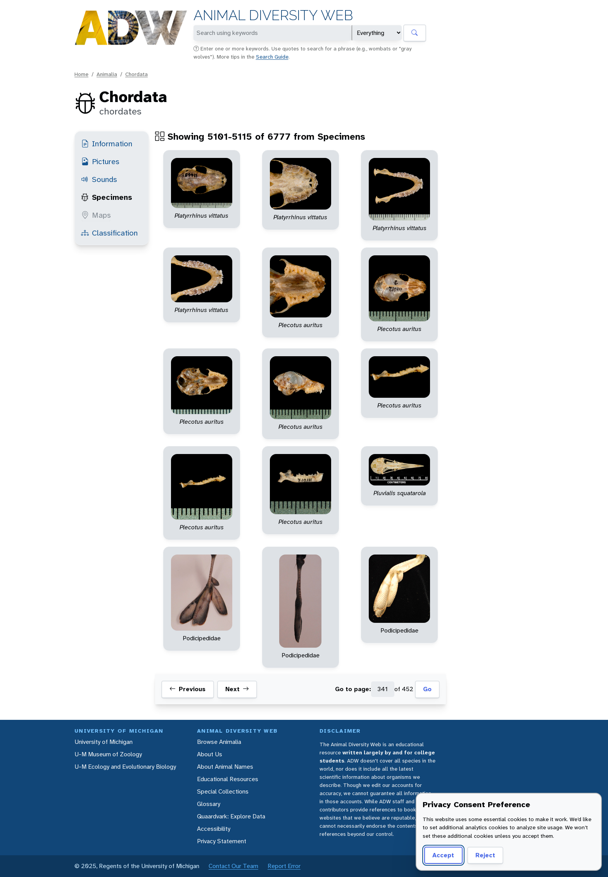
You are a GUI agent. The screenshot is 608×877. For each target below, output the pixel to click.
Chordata (136, 74)
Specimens (106, 197)
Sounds (99, 179)
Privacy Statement (221, 841)
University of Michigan (103, 742)
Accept (443, 855)
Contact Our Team (233, 866)
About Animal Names (225, 767)
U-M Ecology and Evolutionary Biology (125, 767)
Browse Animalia (219, 742)
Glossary (208, 804)
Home (81, 74)
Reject (485, 855)
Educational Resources (227, 779)
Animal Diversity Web (273, 15)
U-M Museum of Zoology (108, 754)
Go (427, 689)
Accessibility (213, 829)
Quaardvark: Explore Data (231, 816)
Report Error (284, 866)
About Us (209, 754)
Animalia (107, 74)
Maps (96, 215)
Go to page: (353, 689)
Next (237, 689)
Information (106, 143)
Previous (187, 689)
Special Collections (223, 791)
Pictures (100, 161)
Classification (109, 233)
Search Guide (272, 56)
